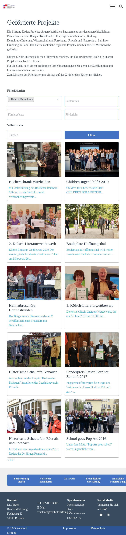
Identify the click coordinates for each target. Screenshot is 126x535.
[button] (7, 528)
